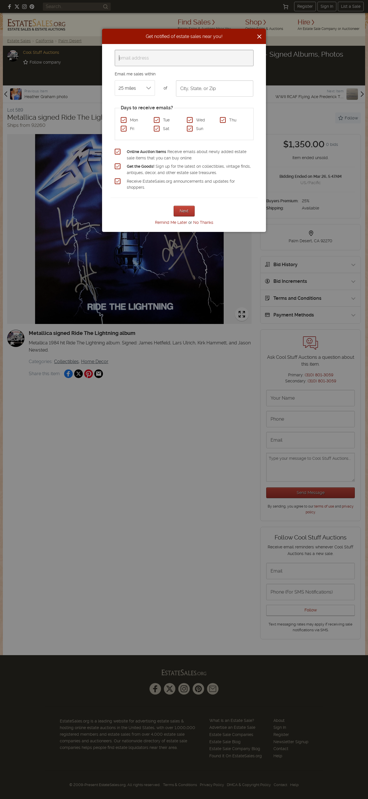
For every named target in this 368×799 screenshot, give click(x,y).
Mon (134, 120)
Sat (166, 128)
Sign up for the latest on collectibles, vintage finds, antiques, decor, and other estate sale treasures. (189, 169)
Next (184, 211)
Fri (132, 128)
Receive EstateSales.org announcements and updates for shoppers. (181, 184)
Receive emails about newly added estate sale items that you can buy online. (186, 154)
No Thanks (203, 222)
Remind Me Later (171, 222)
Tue (166, 120)
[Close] (259, 36)
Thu (232, 120)
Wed (200, 120)
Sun (199, 128)
